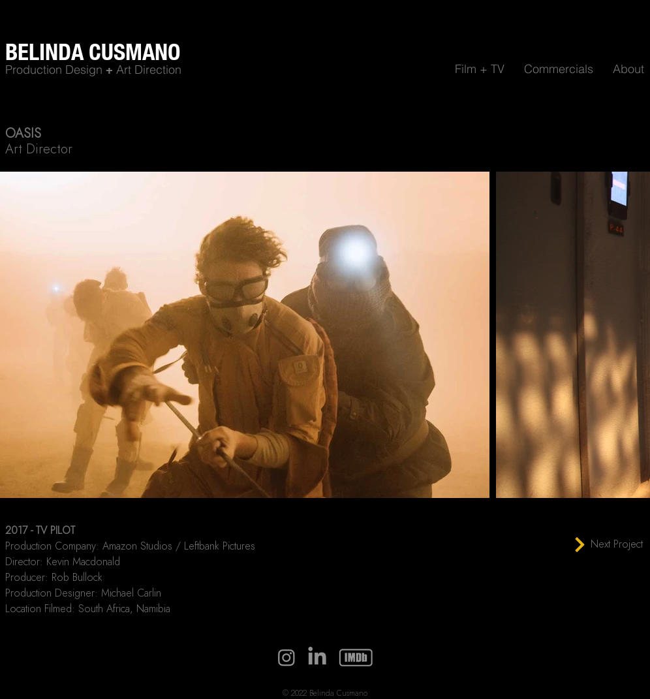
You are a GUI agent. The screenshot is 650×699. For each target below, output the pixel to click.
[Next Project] (608, 544)
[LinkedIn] (317, 657)
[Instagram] (286, 657)
